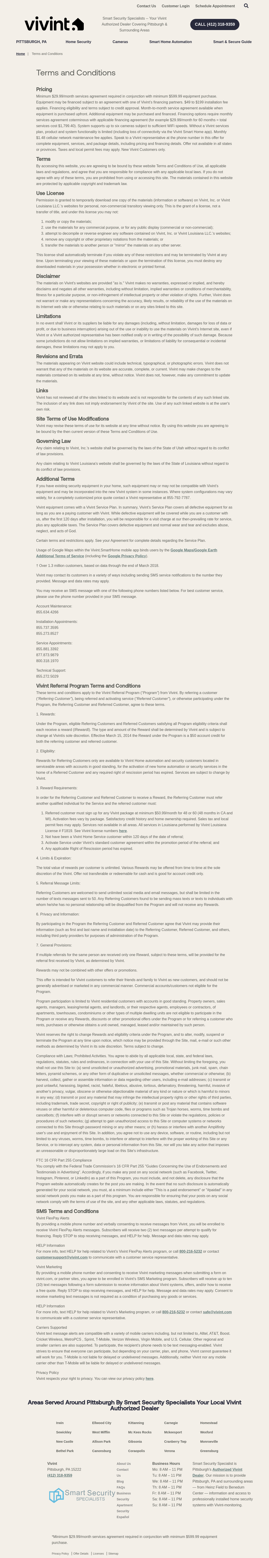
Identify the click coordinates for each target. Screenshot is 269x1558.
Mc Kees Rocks (140, 1432)
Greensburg (209, 1451)
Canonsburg (101, 1451)
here (123, 831)
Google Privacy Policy (127, 556)
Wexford (206, 1432)
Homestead (208, 1423)
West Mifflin (101, 1432)
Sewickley (63, 1432)
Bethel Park (65, 1451)
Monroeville (209, 1441)
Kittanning (136, 1423)
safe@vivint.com (217, 1312)
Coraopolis (136, 1451)
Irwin (60, 1423)
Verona (169, 1451)
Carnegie (171, 1423)
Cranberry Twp (175, 1441)
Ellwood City (101, 1423)
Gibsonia (135, 1441)
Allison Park (101, 1441)
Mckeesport (173, 1432)
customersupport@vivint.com (62, 1257)
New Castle (64, 1441)
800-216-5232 (190, 1251)
